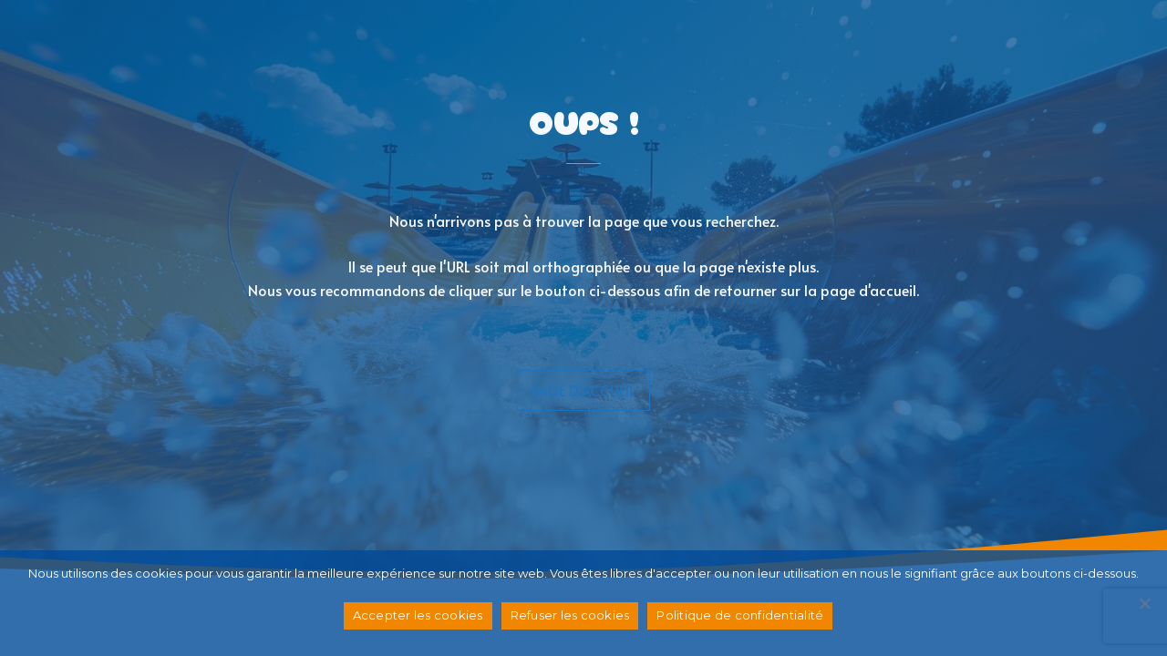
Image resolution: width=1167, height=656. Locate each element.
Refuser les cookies (570, 615)
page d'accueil (583, 390)
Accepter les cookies (418, 615)
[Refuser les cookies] (1144, 603)
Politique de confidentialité (739, 615)
